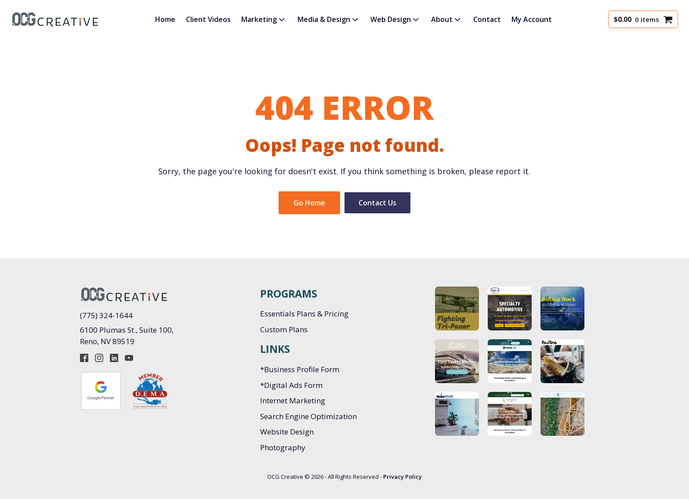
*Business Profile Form (299, 369)
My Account (531, 19)
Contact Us (377, 203)
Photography (282, 447)
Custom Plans (284, 329)
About (446, 19)
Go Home (309, 203)
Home (165, 19)
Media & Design (328, 19)
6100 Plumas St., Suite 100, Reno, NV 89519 (127, 335)
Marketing (263, 19)
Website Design (287, 432)
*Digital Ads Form (291, 385)
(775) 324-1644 (106, 315)
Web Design (395, 19)
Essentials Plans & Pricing (304, 314)
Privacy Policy (402, 477)
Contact (487, 19)
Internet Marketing (292, 400)
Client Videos (208, 19)
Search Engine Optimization (308, 416)
